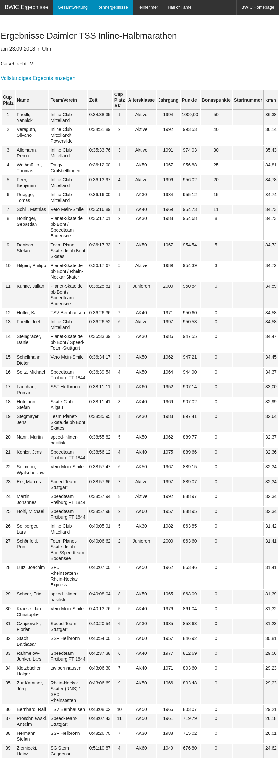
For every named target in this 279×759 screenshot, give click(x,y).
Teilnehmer (148, 7)
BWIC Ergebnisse (26, 7)
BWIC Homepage (258, 7)
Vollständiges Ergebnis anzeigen (38, 78)
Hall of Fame (179, 7)
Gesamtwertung (73, 7)
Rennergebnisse (112, 7)
